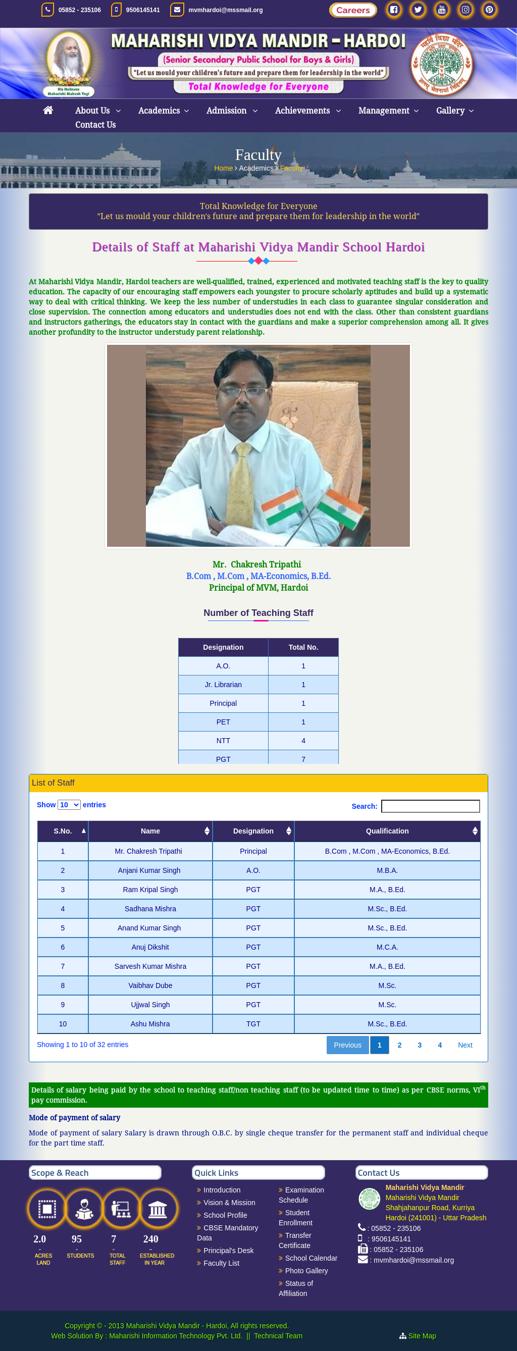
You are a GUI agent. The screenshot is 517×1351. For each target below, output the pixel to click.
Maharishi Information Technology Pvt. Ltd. (174, 1336)
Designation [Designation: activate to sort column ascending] (253, 831)
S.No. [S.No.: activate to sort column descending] (63, 831)
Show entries (71, 805)
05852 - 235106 (80, 10)
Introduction (221, 1190)
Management (383, 111)
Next (465, 1045)
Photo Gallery (306, 1271)
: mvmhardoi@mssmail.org (412, 1260)
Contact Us (95, 125)
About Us (93, 111)
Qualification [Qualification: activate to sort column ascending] (387, 831)
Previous (347, 1045)
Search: (416, 806)
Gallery (450, 111)
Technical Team (278, 1336)
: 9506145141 (387, 1239)
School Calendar (311, 1258)
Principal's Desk (228, 1250)
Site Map (426, 1336)
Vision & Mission (229, 1203)
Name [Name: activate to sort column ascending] (150, 831)
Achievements (303, 111)
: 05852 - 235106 (394, 1228)
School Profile (225, 1215)
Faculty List (221, 1263)
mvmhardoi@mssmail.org (226, 10)
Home (224, 167)
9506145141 (143, 10)
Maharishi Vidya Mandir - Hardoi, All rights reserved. (207, 1326)
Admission (227, 111)
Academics (159, 111)
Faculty (291, 167)
